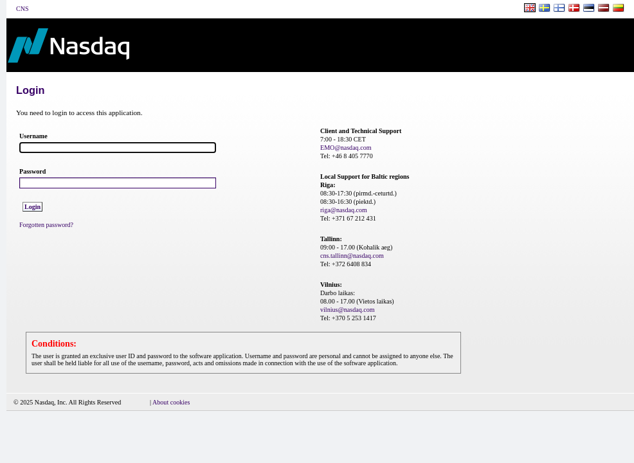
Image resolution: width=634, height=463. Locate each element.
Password (32, 171)
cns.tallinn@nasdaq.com (352, 255)
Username (33, 136)
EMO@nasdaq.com (346, 147)
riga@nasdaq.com (343, 209)
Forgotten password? (46, 224)
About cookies (171, 402)
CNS (22, 8)
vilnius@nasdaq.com (347, 309)
